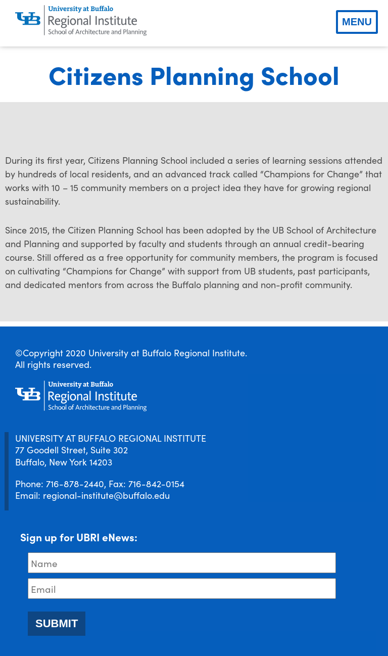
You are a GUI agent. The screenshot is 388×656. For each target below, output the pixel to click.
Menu (357, 21)
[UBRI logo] (81, 20)
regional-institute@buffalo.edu (106, 495)
